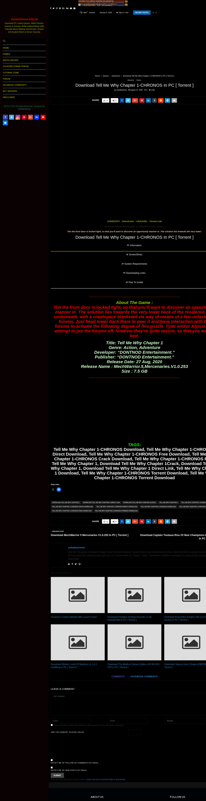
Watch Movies (10, 60)
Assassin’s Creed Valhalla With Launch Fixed (74, 580)
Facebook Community (15, 85)
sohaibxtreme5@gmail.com (113, 782)
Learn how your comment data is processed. (105, 742)
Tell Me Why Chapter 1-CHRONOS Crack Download (72, 469)
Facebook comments (143, 639)
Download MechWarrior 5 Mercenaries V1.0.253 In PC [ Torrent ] (89, 498)
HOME (6, 48)
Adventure (130, 80)
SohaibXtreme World (68, 772)
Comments (118, 639)
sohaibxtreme (122, 90)
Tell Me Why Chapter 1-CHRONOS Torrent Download (116, 474)
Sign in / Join (122, 13)
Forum (6, 79)
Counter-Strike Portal (16, 66)
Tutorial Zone (11, 72)
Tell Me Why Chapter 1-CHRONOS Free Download (72, 474)
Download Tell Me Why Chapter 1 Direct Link (101, 465)
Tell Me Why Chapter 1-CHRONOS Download (158, 469)
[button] (24, 41)
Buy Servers (10, 91)
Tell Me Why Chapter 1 (168, 465)
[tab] (67, 247)
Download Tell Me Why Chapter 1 (66, 465)
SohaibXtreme (24, 109)
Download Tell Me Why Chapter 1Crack (139, 465)
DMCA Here (9, 97)
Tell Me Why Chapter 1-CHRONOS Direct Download (116, 469)
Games (6, 54)
